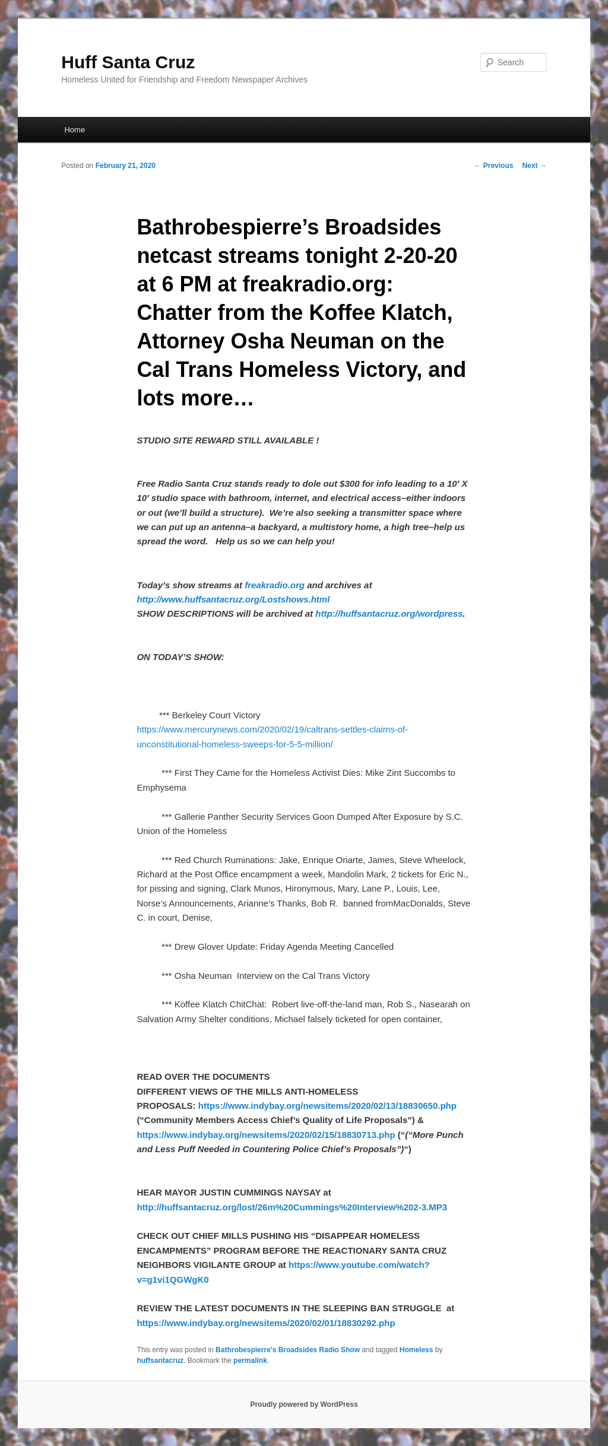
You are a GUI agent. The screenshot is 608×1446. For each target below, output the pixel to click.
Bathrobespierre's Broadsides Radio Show (288, 1350)
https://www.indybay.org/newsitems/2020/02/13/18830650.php (327, 1106)
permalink (250, 1360)
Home (74, 129)
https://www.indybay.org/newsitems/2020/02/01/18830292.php (266, 1323)
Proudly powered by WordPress (303, 1404)
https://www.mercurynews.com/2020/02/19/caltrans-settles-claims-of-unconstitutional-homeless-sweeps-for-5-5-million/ (272, 729)
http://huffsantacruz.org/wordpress (389, 613)
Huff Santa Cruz (128, 62)
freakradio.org (275, 585)
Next (534, 165)
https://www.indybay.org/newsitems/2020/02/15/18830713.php (266, 1135)
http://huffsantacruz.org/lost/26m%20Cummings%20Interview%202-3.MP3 (292, 1207)
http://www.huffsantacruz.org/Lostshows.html (233, 599)
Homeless (416, 1350)
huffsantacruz (160, 1360)
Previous (493, 165)
